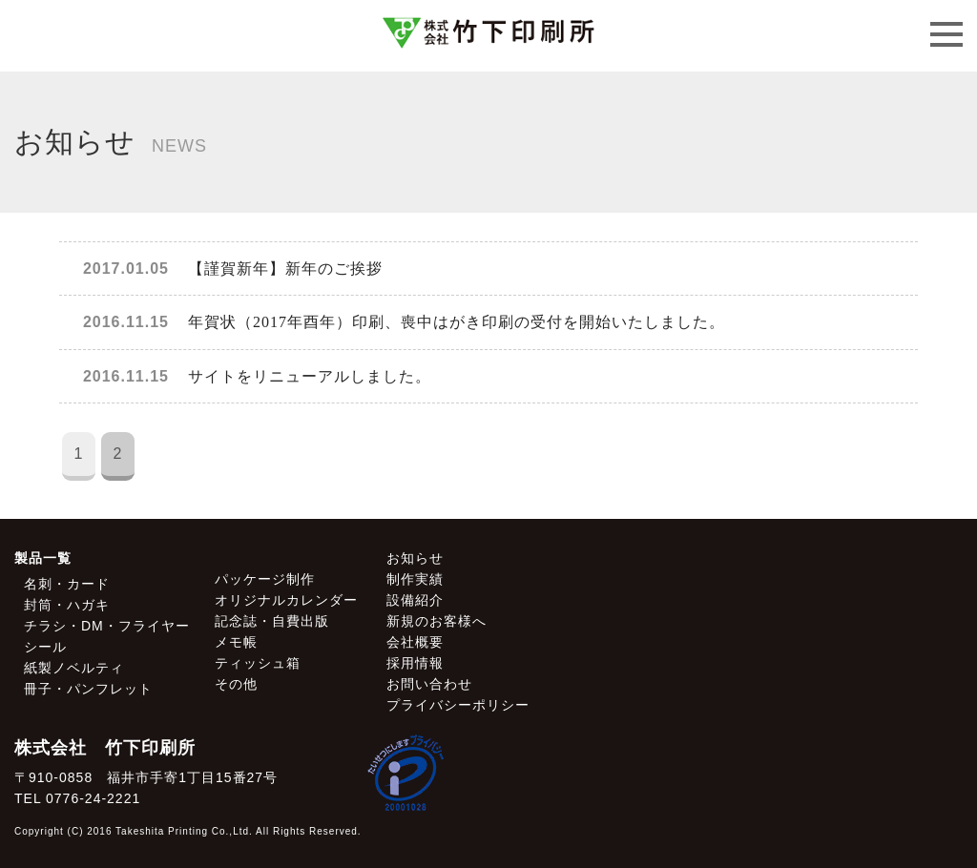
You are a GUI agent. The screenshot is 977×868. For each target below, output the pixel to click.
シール (45, 646)
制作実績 (415, 579)
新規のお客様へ (436, 621)
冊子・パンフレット (88, 688)
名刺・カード (67, 583)
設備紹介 (415, 600)
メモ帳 (236, 642)
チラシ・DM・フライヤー (107, 625)
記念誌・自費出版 (272, 621)
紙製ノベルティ (74, 667)
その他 (236, 684)
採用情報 (415, 663)
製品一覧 (43, 558)
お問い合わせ (429, 684)
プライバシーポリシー (458, 705)
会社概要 (415, 642)
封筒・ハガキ (67, 604)
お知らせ (415, 558)
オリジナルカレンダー (286, 600)
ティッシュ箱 (258, 663)
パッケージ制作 (265, 579)
